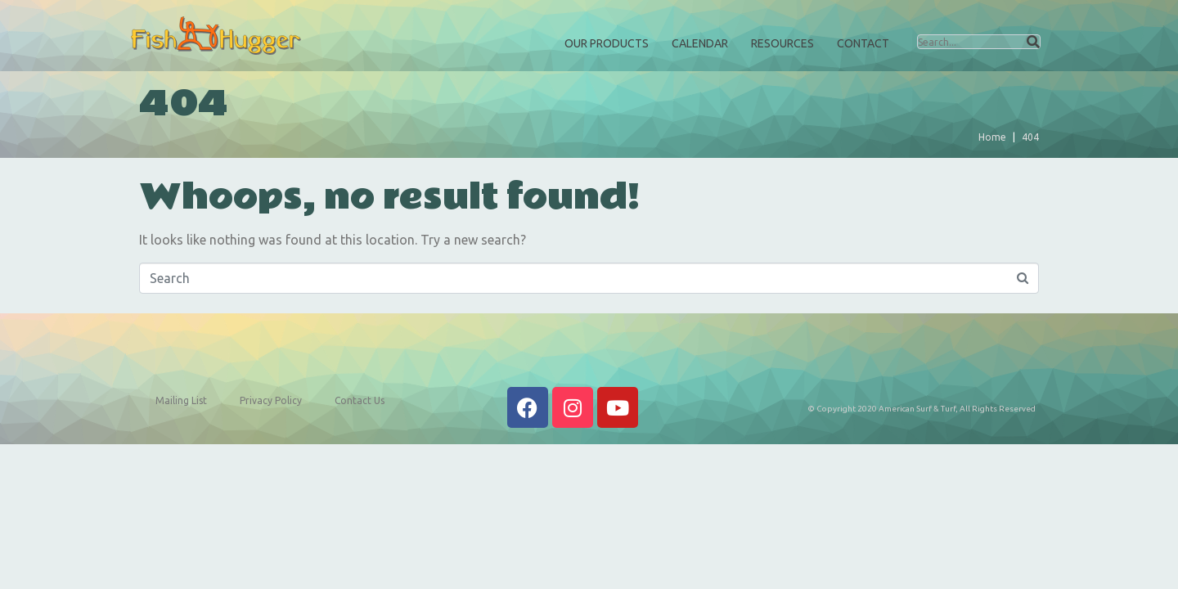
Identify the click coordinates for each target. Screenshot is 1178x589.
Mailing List (181, 400)
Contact (863, 43)
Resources (782, 43)
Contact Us (359, 400)
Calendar (700, 43)
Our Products (606, 43)
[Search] (1033, 41)
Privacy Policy (271, 400)
